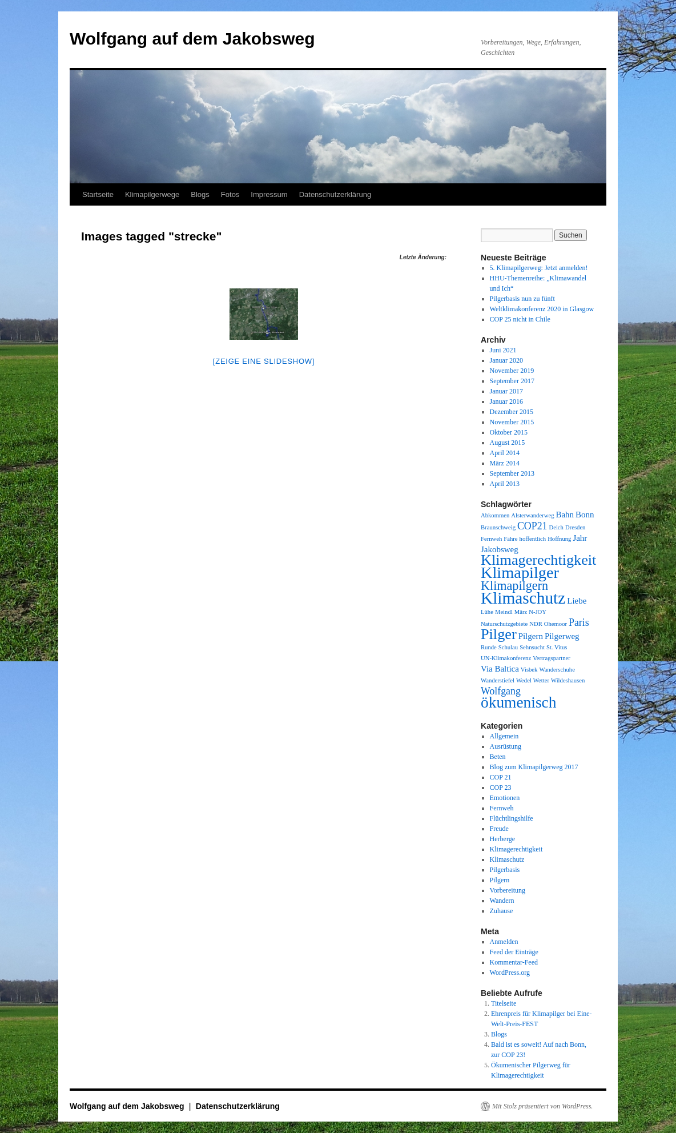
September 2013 (512, 473)
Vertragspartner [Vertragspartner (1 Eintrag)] (551, 658)
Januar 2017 (506, 391)
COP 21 (501, 777)
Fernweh (502, 808)
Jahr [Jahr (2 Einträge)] (580, 538)
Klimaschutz (507, 859)
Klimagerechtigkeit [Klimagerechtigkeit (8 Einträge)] (538, 560)
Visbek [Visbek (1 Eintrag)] (529, 669)
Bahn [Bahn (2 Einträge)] (565, 514)
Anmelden (504, 942)
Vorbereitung (507, 890)
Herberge (502, 839)
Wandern (502, 901)
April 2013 (505, 484)
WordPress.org (510, 973)
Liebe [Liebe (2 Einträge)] (576, 600)
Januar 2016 (506, 401)
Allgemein (504, 736)
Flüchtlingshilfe (511, 818)
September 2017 (512, 381)
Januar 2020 (506, 360)
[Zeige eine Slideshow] (264, 361)
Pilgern (500, 880)
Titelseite (503, 1003)
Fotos (230, 194)
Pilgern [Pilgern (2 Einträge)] (530, 636)
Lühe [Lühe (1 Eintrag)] (487, 612)
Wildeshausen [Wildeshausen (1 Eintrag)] (568, 680)
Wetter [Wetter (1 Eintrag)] (541, 680)
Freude (499, 829)
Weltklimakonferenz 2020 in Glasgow (542, 309)
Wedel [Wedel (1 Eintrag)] (524, 680)
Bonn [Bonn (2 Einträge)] (585, 514)
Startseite (98, 194)
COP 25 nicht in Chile (520, 319)
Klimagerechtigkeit (516, 849)
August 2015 (507, 443)
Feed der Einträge (514, 952)
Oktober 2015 (509, 432)
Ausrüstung (505, 746)
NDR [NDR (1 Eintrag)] (535, 624)
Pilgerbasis (505, 870)
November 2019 (512, 371)
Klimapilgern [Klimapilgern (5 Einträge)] (514, 585)
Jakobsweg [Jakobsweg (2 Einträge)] (499, 549)
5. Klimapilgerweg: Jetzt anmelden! (539, 268)
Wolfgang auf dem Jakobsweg (192, 38)
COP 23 (501, 788)
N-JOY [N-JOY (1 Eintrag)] (537, 612)
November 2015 (512, 422)
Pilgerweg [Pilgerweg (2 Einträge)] (562, 636)
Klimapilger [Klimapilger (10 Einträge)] (520, 572)
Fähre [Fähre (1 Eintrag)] (510, 539)
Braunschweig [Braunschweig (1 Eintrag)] (498, 527)
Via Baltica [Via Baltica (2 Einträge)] (500, 668)
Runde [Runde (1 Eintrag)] (489, 647)
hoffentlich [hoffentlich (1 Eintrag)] (533, 539)
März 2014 (505, 463)
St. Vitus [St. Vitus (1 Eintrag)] (556, 647)
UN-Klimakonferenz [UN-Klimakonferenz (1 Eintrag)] (506, 658)
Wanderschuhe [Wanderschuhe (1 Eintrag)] (556, 669)
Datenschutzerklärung (335, 194)
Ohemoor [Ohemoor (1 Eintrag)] (555, 624)
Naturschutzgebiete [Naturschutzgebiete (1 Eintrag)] (504, 624)
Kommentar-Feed (514, 962)
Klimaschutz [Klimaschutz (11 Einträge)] (523, 598)
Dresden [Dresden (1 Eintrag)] (575, 527)
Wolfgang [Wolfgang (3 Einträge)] (501, 691)
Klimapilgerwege (152, 194)
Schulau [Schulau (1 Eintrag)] (508, 647)
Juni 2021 (503, 350)
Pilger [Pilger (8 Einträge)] (499, 634)
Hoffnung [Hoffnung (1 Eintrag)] (559, 539)
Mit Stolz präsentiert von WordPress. (542, 1106)
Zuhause (501, 911)
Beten (498, 757)
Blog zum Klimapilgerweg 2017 (534, 767)
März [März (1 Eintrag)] (520, 612)
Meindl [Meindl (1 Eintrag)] (504, 612)
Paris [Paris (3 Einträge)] (579, 622)
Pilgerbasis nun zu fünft (522, 299)
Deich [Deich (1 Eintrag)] (556, 527)
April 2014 (505, 453)
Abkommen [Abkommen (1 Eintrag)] (495, 515)
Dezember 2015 (511, 412)
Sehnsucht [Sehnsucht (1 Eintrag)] (532, 647)
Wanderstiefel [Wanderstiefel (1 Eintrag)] (497, 680)
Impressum (269, 194)
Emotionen (505, 798)
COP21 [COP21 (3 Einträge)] (532, 526)
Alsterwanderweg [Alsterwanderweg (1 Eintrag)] (532, 515)
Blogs (200, 194)
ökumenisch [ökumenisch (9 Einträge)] (518, 702)
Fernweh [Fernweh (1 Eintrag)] (491, 539)
